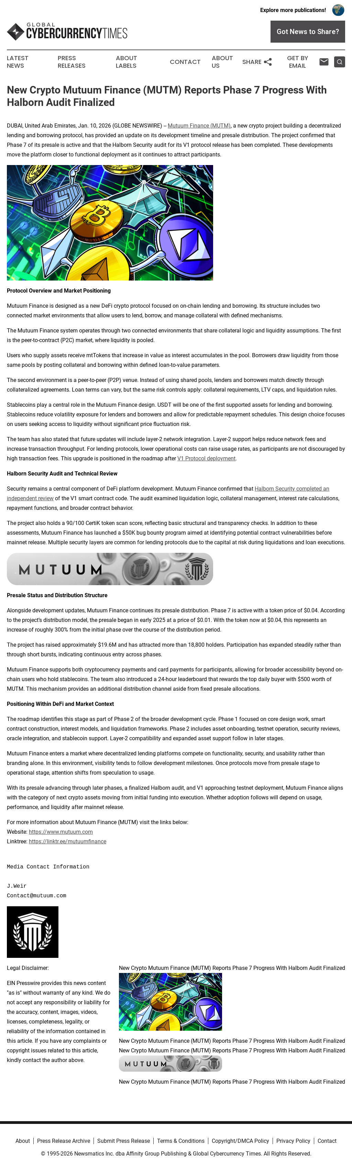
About (22, 1141)
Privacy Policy (293, 1141)
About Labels (126, 61)
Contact (185, 62)
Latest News (18, 61)
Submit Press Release (123, 1141)
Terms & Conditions (181, 1141)
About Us (222, 61)
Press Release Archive (63, 1141)
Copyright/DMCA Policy (240, 1141)
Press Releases (72, 61)
